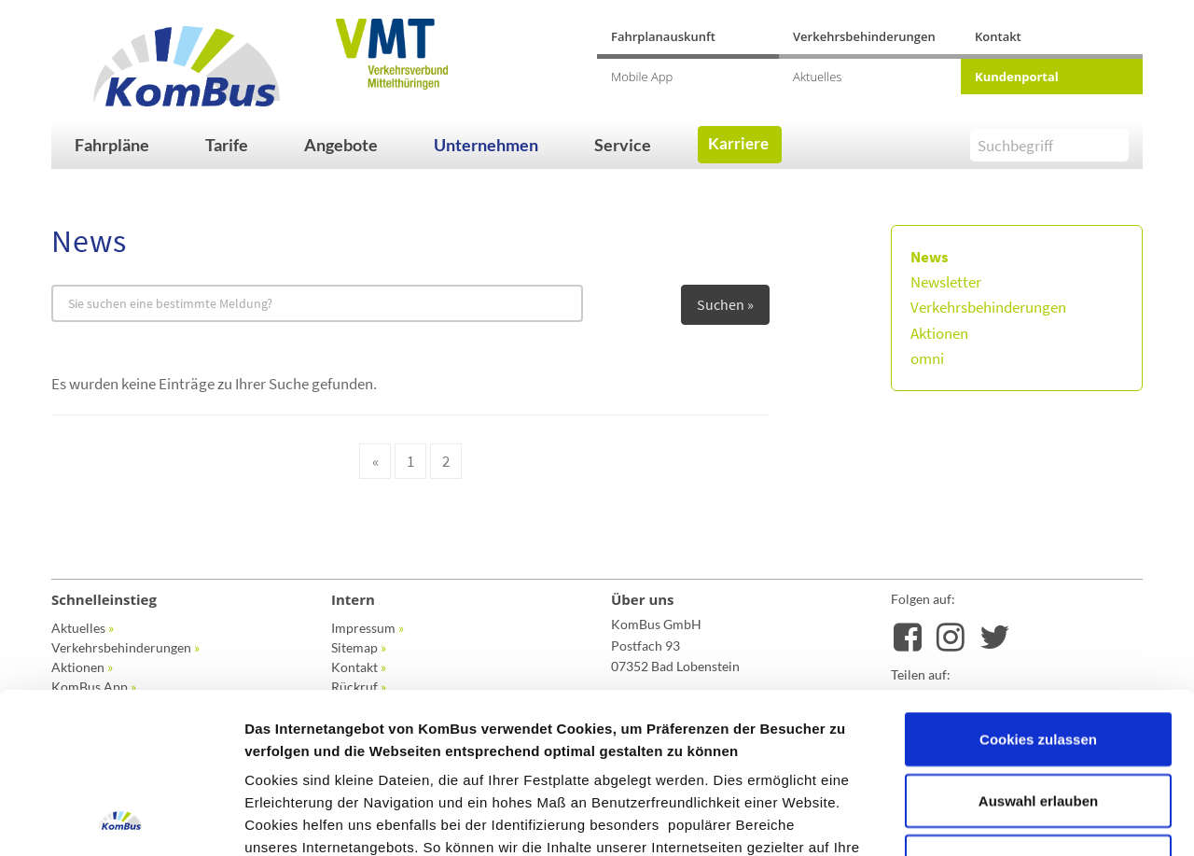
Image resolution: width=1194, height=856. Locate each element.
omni (927, 358)
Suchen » (725, 304)
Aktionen (939, 333)
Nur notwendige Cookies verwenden (1038, 722)
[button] (130, 144)
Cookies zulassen (1038, 588)
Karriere (738, 143)
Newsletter (945, 282)
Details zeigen (992, 819)
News (929, 256)
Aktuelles (817, 76)
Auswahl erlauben (1038, 650)
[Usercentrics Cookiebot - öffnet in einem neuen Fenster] (120, 820)
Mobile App (642, 76)
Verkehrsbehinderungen (864, 36)
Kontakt (998, 36)
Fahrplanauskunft (663, 36)
